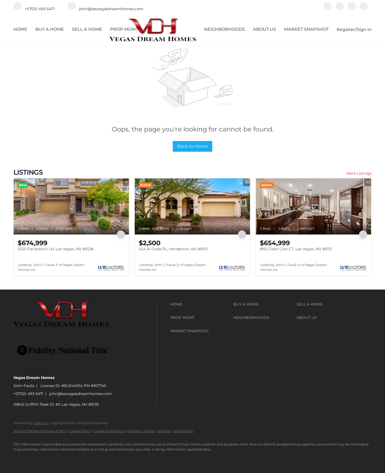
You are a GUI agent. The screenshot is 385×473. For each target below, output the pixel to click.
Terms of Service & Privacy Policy (39, 431)
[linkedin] (340, 8)
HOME (20, 29)
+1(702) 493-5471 (28, 393)
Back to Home (192, 146)
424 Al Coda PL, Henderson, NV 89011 (173, 249)
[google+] (364, 8)
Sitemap (164, 431)
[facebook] (328, 8)
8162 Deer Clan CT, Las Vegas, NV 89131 (296, 249)
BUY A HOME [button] (49, 29)
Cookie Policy (80, 431)
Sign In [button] (364, 29)
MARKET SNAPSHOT (306, 29)
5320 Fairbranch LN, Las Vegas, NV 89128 (55, 249)
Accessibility (183, 431)
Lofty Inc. (41, 423)
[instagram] (352, 8)
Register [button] (346, 29)
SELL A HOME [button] (87, 29)
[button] (200, 304)
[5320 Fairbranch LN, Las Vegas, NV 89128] (71, 206)
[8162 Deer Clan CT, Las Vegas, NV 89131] (313, 206)
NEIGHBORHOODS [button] (224, 29)
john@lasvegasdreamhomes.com (80, 393)
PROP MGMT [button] (124, 29)
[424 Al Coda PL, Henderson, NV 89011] (192, 206)
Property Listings (141, 431)
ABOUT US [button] (264, 29)
